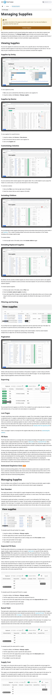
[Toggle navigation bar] (2, 2)
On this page (5, 9)
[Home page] (2, 6)
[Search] (47, 2)
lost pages (19, 615)
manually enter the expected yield (41, 425)
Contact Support (26, 28)
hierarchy (5, 232)
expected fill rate (42, 441)
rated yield (30, 441)
